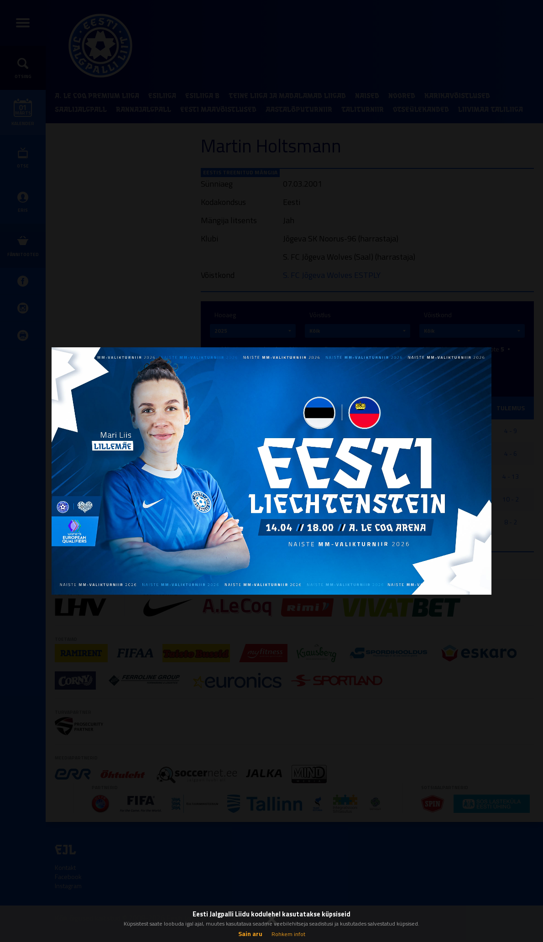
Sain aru (250, 933)
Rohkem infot (288, 934)
